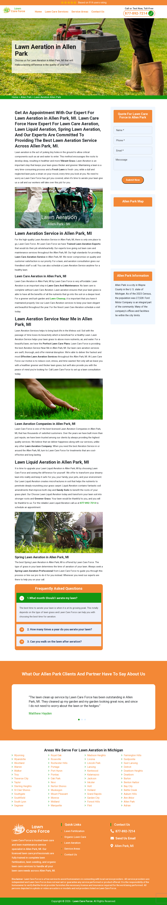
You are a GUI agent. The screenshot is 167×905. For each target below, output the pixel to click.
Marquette (56, 805)
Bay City (128, 786)
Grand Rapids (94, 793)
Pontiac (55, 774)
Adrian (127, 805)
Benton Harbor (131, 782)
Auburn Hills (130, 793)
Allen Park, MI (124, 846)
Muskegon (56, 790)
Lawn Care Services (56, 11)
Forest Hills (93, 801)
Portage (55, 766)
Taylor (17, 782)
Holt (89, 786)
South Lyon (20, 801)
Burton (127, 778)
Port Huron (56, 770)
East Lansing (131, 763)
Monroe (55, 797)
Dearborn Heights (133, 770)
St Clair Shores (22, 790)
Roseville (56, 759)
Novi (53, 782)
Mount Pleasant (59, 793)
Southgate (19, 793)
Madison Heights (96, 755)
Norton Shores (58, 786)
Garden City (93, 797)
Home (38, 11)
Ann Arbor (129, 797)
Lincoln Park (93, 763)
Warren (18, 766)
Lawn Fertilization (72, 831)
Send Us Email (125, 838)
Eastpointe (129, 759)
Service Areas (79, 11)
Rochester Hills (59, 763)
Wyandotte (20, 759)
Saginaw (18, 805)
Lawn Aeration (71, 842)
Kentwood (92, 770)
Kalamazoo (93, 774)
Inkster (91, 782)
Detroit (127, 766)
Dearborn (129, 774)
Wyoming (19, 755)
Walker (18, 770)
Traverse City (21, 778)
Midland (55, 801)
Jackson (91, 778)
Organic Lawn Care (73, 837)
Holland (91, 790)
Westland (19, 763)
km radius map (133, 234)
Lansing (91, 766)
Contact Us (97, 11)
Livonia (91, 759)
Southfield (19, 797)
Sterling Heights (23, 786)
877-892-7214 (139, 13)
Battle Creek (130, 790)
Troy (16, 774)
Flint (89, 805)
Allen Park (26, 97)
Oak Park (56, 778)
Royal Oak (56, 755)
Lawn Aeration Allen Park (47, 97)
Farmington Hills (132, 755)
